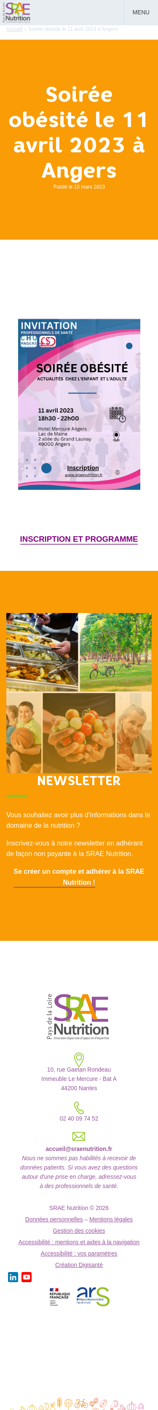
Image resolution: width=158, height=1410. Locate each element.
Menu (141, 12)
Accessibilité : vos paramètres (79, 1254)
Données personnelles (54, 1219)
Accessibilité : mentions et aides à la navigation (79, 1242)
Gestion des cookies (79, 1231)
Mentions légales (111, 1219)
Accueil (14, 29)
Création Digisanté (79, 1265)
